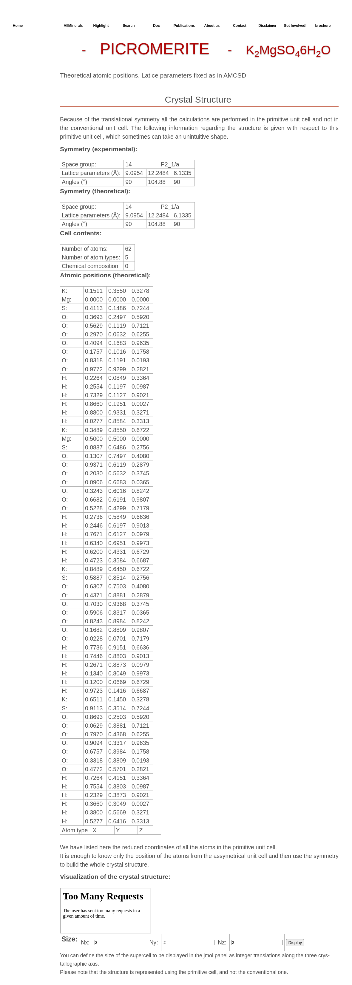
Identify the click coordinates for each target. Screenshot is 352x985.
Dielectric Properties (25, 70)
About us (212, 26)
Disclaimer (267, 26)
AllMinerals (73, 26)
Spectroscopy (29, 80)
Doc (156, 26)
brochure (323, 26)
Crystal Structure (33, 47)
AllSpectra (45, 26)
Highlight (101, 26)
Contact (239, 26)
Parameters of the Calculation (30, 58)
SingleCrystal (28, 90)
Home (18, 26)
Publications (184, 26)
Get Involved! (295, 26)
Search (129, 26)
